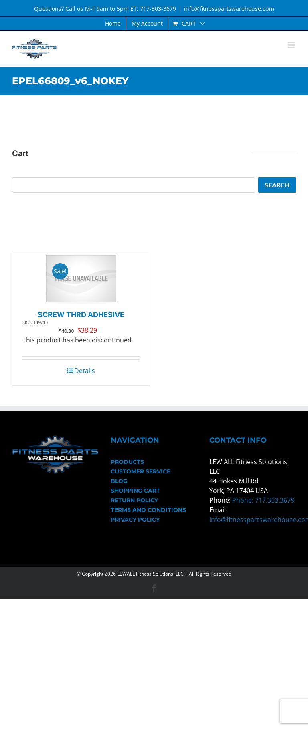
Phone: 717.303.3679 (263, 500)
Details (84, 370)
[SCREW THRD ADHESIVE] (81, 278)
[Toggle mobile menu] (292, 45)
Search (277, 185)
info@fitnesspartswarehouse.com (229, 8)
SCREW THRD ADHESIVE (81, 314)
